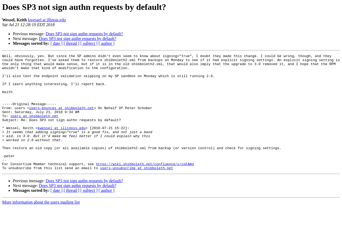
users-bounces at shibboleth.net (61, 119)
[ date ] (56, 43)
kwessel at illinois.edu (47, 20)
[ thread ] (71, 43)
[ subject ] (89, 43)
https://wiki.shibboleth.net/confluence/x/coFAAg (145, 186)
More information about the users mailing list (41, 225)
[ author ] (107, 43)
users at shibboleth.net (34, 128)
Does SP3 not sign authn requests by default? (84, 33)
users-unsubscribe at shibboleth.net (136, 191)
